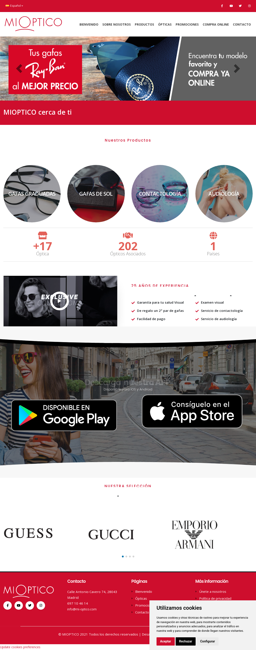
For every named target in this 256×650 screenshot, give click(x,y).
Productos (144, 24)
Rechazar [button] (185, 641)
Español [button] (14, 6)
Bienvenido (88, 24)
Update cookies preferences (20, 647)
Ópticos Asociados (128, 254)
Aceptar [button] (165, 641)
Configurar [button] (207, 641)
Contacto (242, 24)
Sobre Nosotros (116, 24)
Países (213, 254)
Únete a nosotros (212, 591)
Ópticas (165, 24)
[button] (19, 69)
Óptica (42, 254)
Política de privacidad (215, 598)
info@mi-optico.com (83, 609)
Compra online (216, 24)
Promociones (187, 24)
